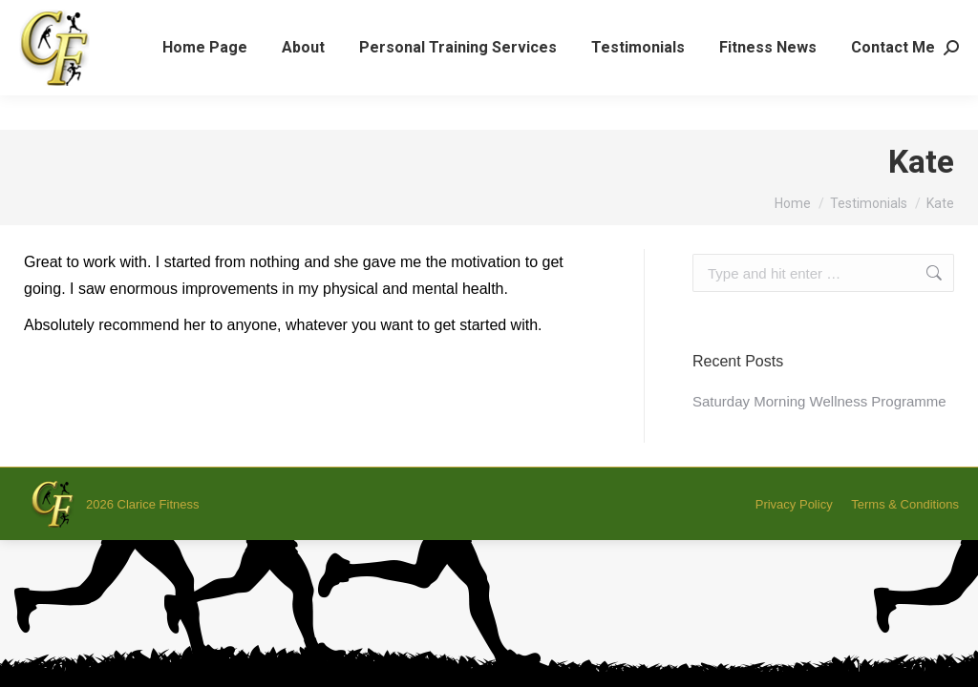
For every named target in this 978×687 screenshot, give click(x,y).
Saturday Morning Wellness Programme (819, 401)
